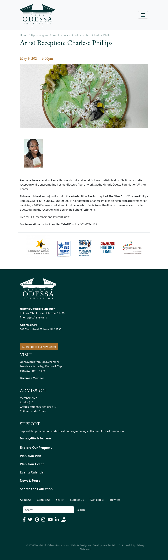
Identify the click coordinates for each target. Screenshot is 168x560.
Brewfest (114, 499)
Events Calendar (32, 472)
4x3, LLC (116, 545)
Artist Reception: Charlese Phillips (92, 35)
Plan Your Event (32, 464)
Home (23, 35)
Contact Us (43, 499)
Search (60, 499)
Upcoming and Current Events (49, 35)
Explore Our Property (36, 447)
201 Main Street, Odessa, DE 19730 (40, 329)
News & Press (30, 480)
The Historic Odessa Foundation (51, 545)
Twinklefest (97, 499)
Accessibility (128, 545)
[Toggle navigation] (143, 15)
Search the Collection (36, 489)
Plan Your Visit (30, 456)
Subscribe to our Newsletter (39, 346)
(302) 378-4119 (38, 317)
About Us (25, 499)
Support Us (77, 499)
